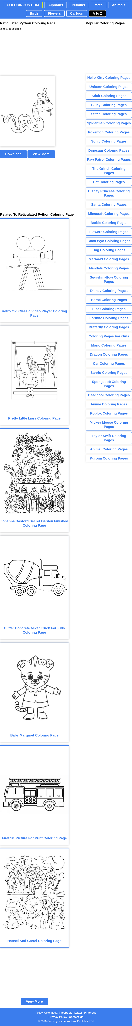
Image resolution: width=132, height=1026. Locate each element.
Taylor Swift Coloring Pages (109, 438)
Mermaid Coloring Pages (109, 259)
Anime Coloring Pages (109, 404)
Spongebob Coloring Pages (109, 384)
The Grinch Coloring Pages (108, 171)
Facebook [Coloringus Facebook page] (65, 1012)
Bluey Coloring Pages (109, 105)
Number (78, 5)
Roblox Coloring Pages (109, 413)
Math (99, 5)
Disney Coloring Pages (109, 291)
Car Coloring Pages (109, 363)
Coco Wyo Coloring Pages (108, 241)
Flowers (54, 13)
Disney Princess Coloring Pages (109, 193)
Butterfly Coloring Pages (109, 327)
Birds (34, 13)
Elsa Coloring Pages (108, 309)
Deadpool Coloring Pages (109, 395)
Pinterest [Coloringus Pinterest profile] (90, 1012)
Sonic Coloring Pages (109, 141)
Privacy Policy (58, 1017)
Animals (118, 5)
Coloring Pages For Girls (109, 336)
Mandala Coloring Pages (109, 268)
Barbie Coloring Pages (108, 223)
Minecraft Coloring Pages (109, 214)
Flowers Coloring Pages (109, 232)
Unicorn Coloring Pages (109, 87)
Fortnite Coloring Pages (108, 318)
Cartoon (76, 13)
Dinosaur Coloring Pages (108, 150)
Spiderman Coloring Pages (109, 123)
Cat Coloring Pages (109, 182)
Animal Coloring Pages (109, 449)
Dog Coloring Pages (108, 250)
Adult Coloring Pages (108, 96)
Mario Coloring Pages (109, 345)
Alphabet (55, 5)
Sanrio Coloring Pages (108, 373)
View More (41, 154)
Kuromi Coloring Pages (109, 458)
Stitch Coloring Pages (109, 114)
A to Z (97, 13)
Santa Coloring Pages (109, 204)
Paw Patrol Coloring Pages (109, 159)
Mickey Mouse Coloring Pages (109, 425)
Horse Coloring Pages (109, 300)
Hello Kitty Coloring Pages (108, 78)
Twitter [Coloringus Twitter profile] (77, 1012)
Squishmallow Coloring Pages (109, 279)
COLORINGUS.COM (23, 5)
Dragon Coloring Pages (109, 354)
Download (13, 154)
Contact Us (76, 1017)
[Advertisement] (26, 53)
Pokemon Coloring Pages (109, 132)
